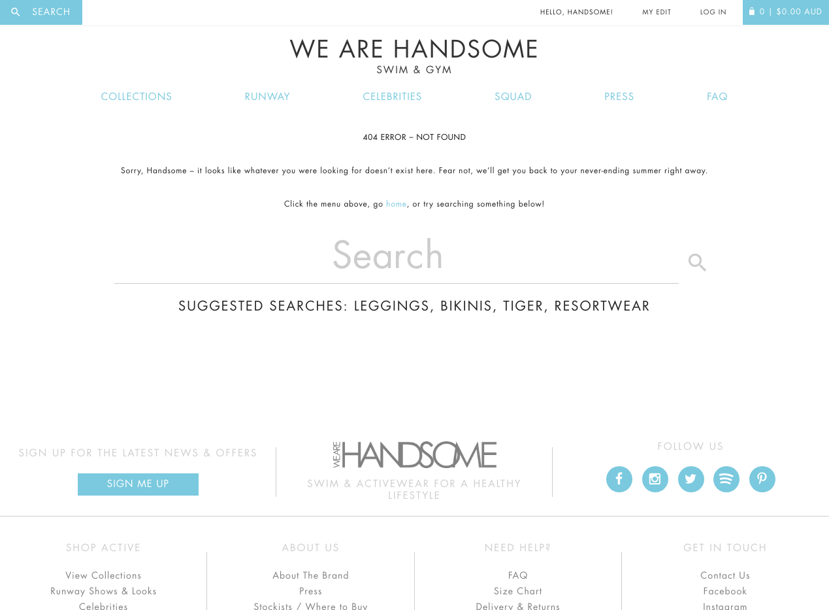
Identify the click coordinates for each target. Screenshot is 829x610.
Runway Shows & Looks (103, 591)
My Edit (656, 12)
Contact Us (725, 576)
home (396, 205)
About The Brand (310, 576)
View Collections (103, 576)
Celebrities (393, 97)
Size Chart (518, 591)
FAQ (717, 97)
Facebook (725, 591)
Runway (268, 97)
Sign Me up (138, 484)
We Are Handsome (414, 57)
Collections (136, 97)
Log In (713, 12)
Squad (513, 97)
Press (619, 97)
